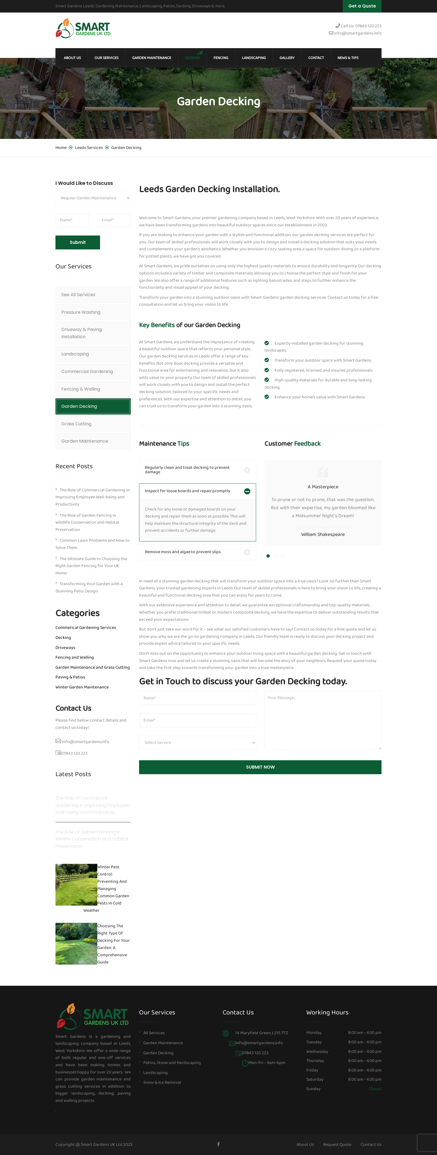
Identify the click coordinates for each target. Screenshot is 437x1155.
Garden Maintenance (151, 58)
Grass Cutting (76, 424)
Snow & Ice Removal (162, 1082)
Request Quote (337, 1144)
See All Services (78, 294)
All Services (154, 1032)
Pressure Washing (80, 312)
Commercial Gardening (87, 371)
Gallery (287, 58)
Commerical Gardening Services (85, 627)
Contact (316, 58)
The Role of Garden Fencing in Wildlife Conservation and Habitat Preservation (87, 522)
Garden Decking (79, 406)
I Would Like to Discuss (84, 183)
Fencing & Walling (80, 389)
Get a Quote (362, 6)
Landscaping (254, 58)
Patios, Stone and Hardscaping (172, 1062)
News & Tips (348, 58)
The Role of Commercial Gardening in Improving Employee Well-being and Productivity (92, 497)
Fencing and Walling (74, 657)
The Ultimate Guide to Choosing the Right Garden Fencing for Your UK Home (91, 566)
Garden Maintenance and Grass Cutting (92, 667)
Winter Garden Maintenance (82, 687)
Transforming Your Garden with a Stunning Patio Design (89, 587)
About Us (72, 58)
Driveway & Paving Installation (81, 333)
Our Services (106, 58)
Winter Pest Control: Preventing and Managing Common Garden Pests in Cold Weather (106, 889)
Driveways (65, 647)
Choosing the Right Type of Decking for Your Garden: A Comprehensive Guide (113, 944)
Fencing (220, 58)
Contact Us (371, 1144)
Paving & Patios (70, 677)
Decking (192, 58)
